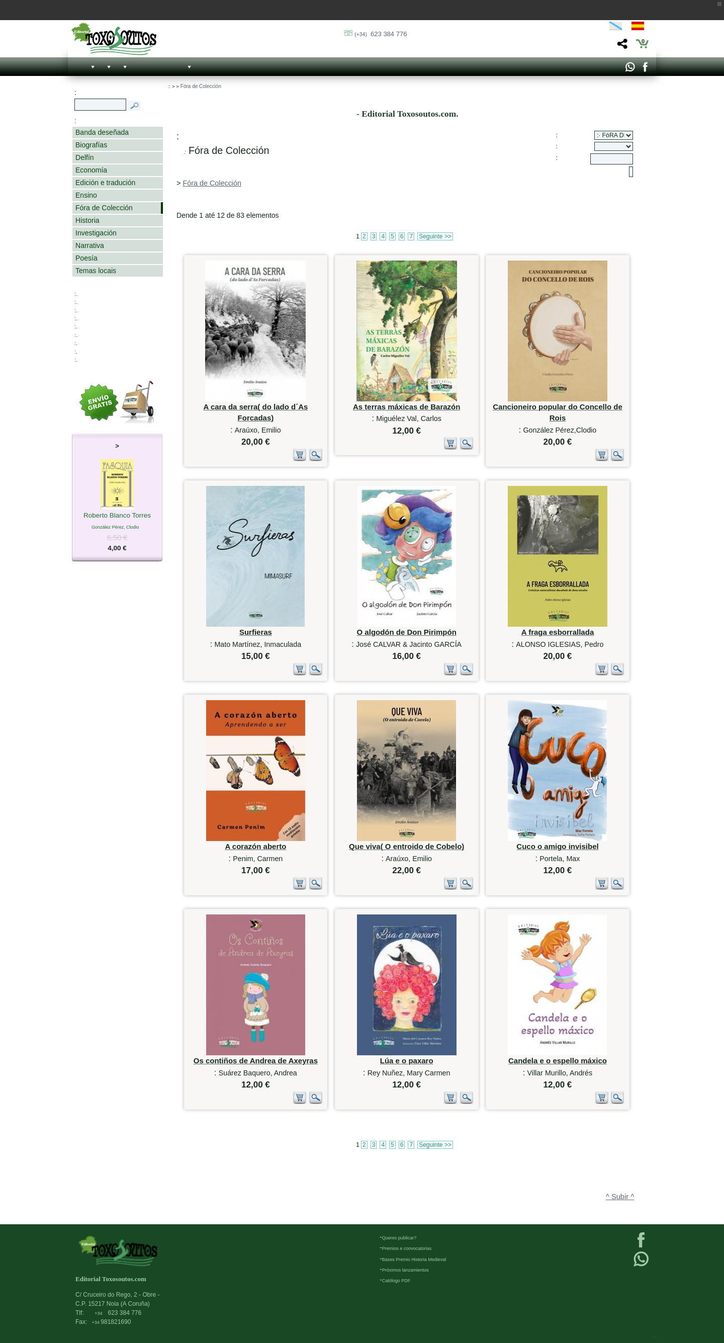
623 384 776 (380, 34)
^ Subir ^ (620, 1197)
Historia (87, 220)
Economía (91, 170)
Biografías (91, 145)
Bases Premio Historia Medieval (414, 1259)
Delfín (84, 157)
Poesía (86, 258)
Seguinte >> (435, 236)
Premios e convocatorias (407, 1248)
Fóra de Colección (104, 208)
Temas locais (95, 271)
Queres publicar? (399, 1237)
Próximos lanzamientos (405, 1270)
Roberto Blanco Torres (117, 516)
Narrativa (89, 245)
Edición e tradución (105, 183)
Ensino (86, 195)
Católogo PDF (396, 1280)
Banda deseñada (102, 132)
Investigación (96, 233)
